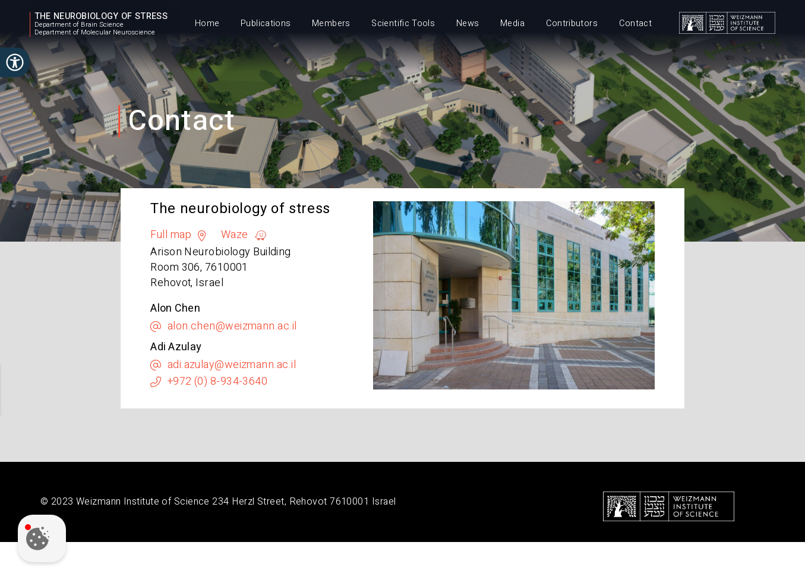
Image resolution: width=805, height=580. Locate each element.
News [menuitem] (467, 23)
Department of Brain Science (79, 25)
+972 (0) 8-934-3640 (218, 381)
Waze (234, 235)
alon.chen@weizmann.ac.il (232, 326)
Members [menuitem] (331, 23)
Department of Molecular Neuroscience (94, 33)
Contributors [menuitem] (572, 23)
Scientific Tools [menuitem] (403, 23)
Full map (171, 235)
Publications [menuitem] (266, 23)
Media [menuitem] (512, 23)
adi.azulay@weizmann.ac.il (232, 365)
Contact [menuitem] (635, 23)
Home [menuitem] (207, 23)
